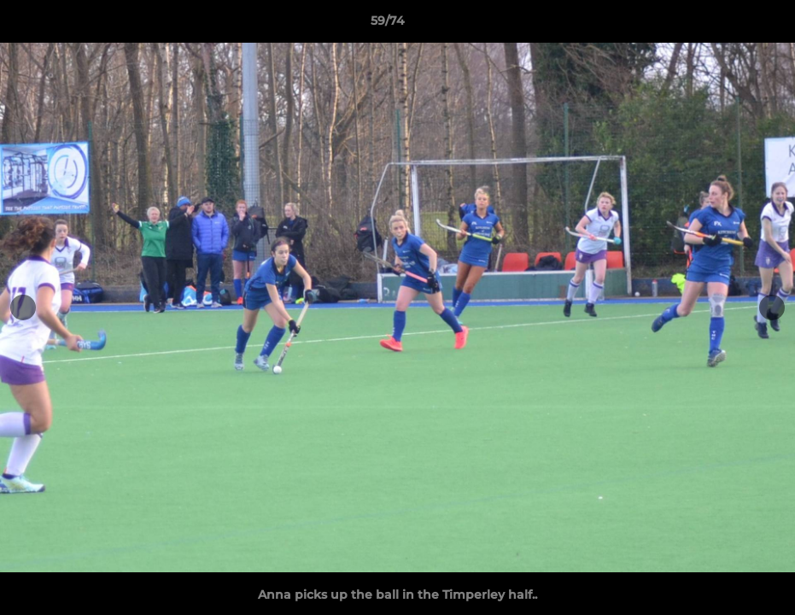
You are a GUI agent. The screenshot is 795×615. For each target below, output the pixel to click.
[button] (723, 24)
